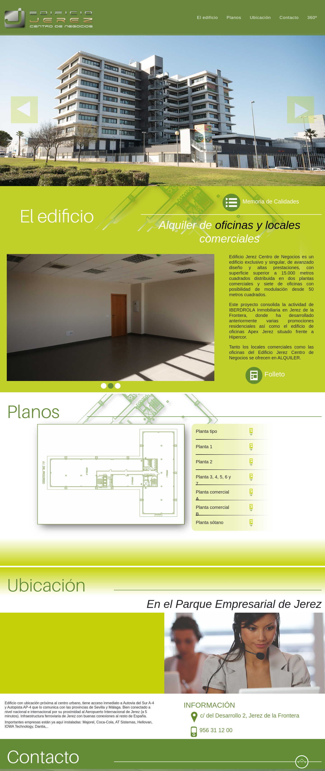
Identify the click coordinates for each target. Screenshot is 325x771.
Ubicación (260, 17)
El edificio (207, 17)
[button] (24, 110)
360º (312, 17)
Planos (234, 17)
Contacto (289, 17)
